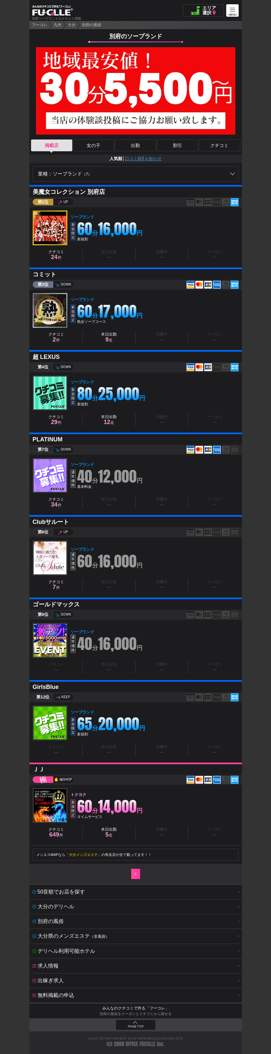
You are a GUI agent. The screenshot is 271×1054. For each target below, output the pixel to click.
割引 (177, 145)
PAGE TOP (136, 1026)
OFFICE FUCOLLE (141, 1044)
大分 (72, 25)
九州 (57, 25)
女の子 (93, 145)
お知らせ (152, 158)
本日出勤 (109, 337)
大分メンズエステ (83, 855)
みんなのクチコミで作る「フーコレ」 (135, 1008)
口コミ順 (133, 158)
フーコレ (39, 25)
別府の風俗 (91, 25)
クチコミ (219, 145)
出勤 (135, 145)
